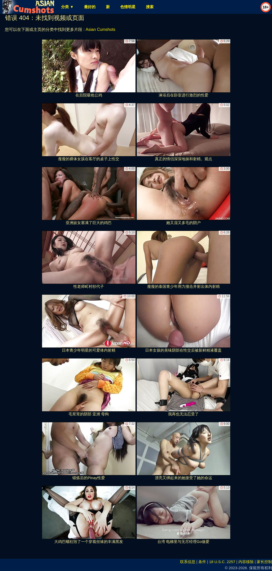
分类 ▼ (67, 7)
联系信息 (187, 562)
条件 (202, 562)
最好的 (90, 7)
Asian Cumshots (100, 29)
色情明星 (127, 7)
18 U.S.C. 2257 (222, 562)
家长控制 (264, 562)
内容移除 (246, 562)
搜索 (150, 7)
